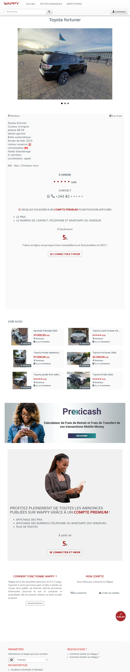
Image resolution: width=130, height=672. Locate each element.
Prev (21, 63)
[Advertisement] (65, 285)
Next (108, 63)
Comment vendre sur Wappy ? (84, 654)
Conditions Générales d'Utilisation (27, 669)
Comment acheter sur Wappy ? (85, 657)
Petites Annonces (51, 4)
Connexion (119, 11)
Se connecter (78, 592)
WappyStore (74, 4)
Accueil (31, 4)
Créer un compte (109, 592)
